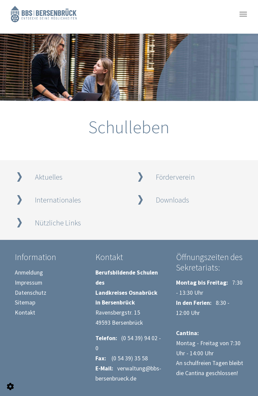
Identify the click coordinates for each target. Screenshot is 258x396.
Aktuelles (48, 177)
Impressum (28, 282)
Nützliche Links (58, 222)
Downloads (172, 200)
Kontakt (25, 312)
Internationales (58, 200)
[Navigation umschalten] (243, 14)
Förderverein (175, 177)
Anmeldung (29, 272)
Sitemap (25, 302)
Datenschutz (30, 292)
